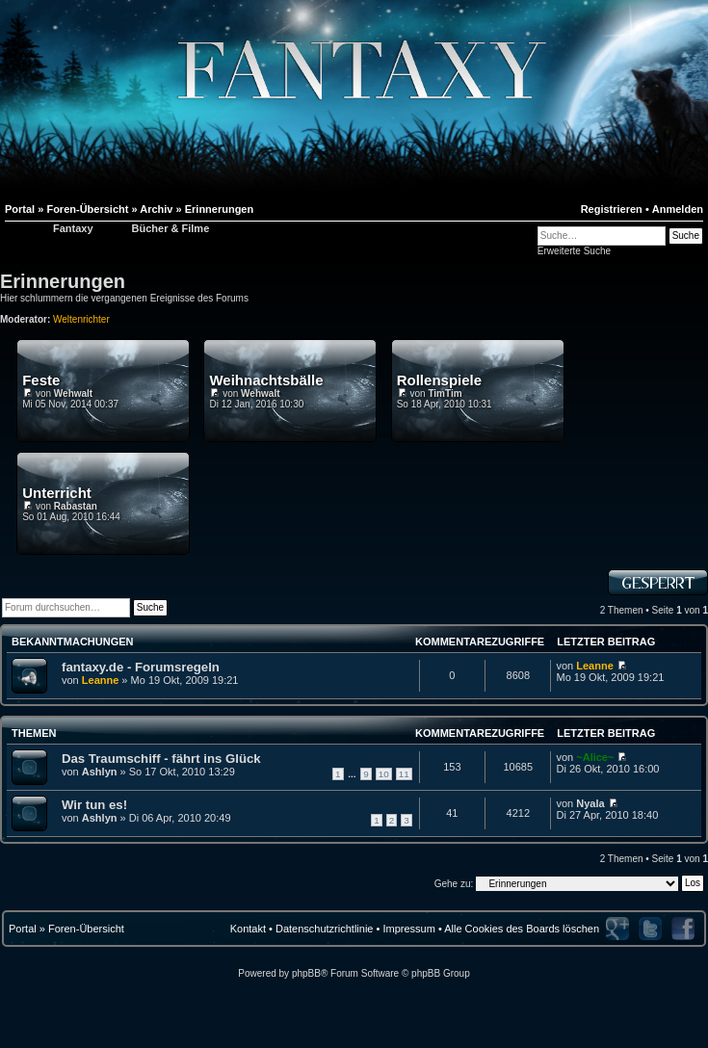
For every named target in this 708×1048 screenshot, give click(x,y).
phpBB (306, 973)
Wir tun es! (94, 805)
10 (384, 774)
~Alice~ (595, 757)
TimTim (444, 393)
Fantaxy (73, 228)
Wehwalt (73, 393)
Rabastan (75, 506)
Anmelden (677, 209)
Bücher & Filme (171, 228)
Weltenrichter (81, 319)
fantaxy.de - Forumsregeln (141, 667)
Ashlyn (100, 771)
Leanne (100, 680)
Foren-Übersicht (86, 928)
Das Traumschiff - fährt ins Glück (161, 758)
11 (404, 774)
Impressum (408, 928)
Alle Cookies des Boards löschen (521, 928)
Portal (23, 928)
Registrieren (611, 209)
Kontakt (248, 928)
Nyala (590, 803)
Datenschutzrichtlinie (324, 928)
